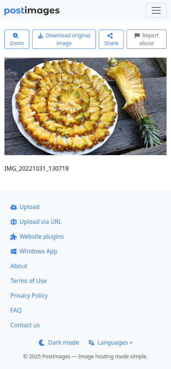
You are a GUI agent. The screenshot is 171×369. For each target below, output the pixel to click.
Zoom (17, 40)
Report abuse (146, 39)
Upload (25, 207)
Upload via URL (35, 222)
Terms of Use (28, 281)
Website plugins (37, 236)
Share (111, 40)
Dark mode (59, 342)
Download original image (64, 39)
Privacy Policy (29, 295)
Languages (108, 342)
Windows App (33, 251)
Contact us (25, 325)
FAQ (15, 310)
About (18, 266)
